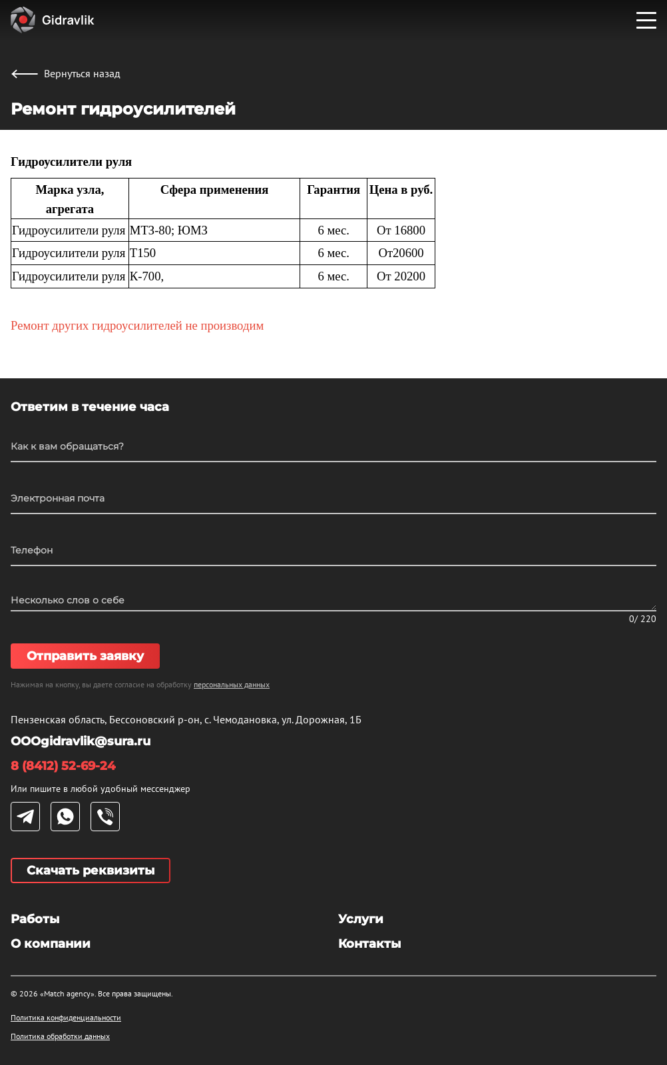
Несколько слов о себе (67, 600)
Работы (35, 919)
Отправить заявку (85, 656)
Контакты (369, 943)
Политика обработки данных (60, 1036)
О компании (51, 943)
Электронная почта (58, 498)
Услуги (360, 919)
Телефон (32, 550)
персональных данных (232, 684)
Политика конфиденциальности (66, 1017)
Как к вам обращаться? (67, 446)
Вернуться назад (65, 73)
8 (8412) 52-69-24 (63, 766)
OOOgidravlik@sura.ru (80, 741)
